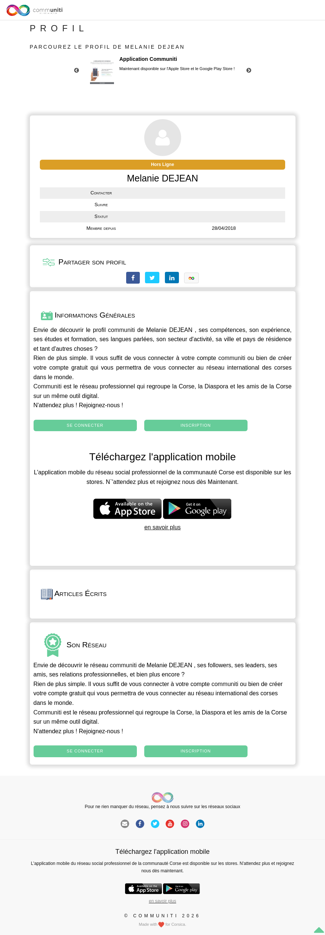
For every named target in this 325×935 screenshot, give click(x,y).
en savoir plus (162, 527)
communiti (121, 330)
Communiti (48, 386)
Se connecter (85, 425)
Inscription (196, 425)
